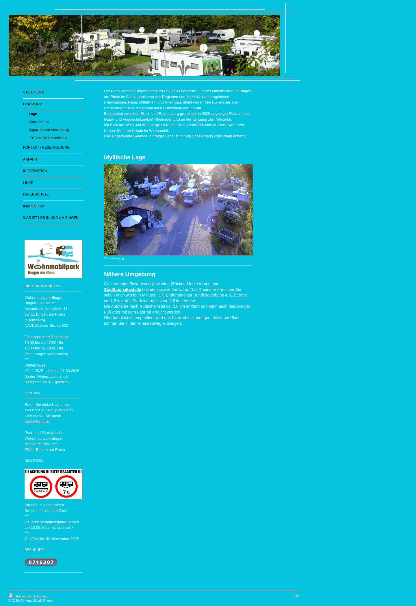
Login (296, 595)
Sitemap (41, 596)
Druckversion (21, 596)
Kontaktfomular (37, 421)
